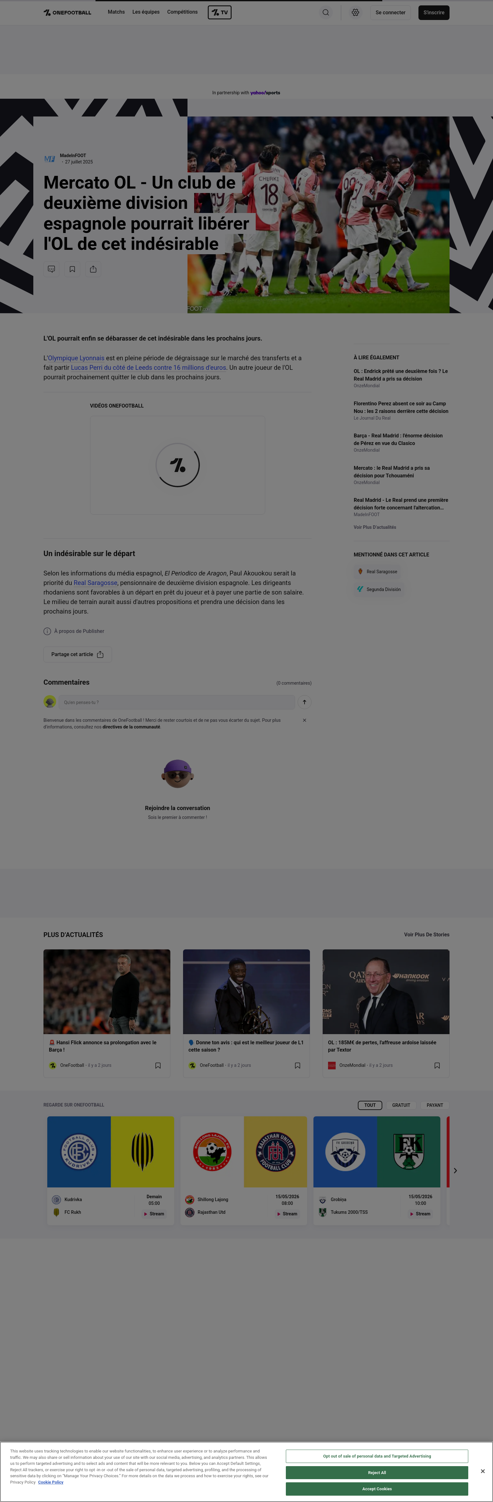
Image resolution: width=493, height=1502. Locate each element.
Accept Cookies (377, 1488)
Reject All (377, 1472)
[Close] (483, 1471)
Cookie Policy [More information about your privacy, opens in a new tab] (50, 1482)
